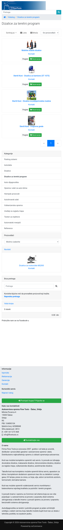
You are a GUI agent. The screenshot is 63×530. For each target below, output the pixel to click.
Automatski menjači (12, 222)
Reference (8, 228)
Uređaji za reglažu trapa (14, 211)
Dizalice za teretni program (28, 17)
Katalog (11, 17)
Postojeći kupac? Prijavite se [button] (32, 401)
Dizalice (7, 171)
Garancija (6, 380)
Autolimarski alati (11, 199)
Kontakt (31, 54)
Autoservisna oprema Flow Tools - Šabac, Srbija (39, 522)
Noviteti (7, 249)
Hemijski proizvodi (11, 194)
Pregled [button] (25, 59)
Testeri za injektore (12, 217)
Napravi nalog (7, 393)
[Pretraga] (29, 12)
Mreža (34, 33)
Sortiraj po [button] (10, 33)
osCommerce (36, 526)
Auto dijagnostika (11, 182)
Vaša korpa (9, 303)
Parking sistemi (10, 159)
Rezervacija (35, 59)
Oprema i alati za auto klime (15, 188)
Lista (23, 33)
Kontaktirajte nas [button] (31, 440)
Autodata (8, 165)
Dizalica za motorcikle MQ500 (31, 265)
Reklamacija (7, 376)
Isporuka (5, 373)
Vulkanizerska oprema (13, 205)
